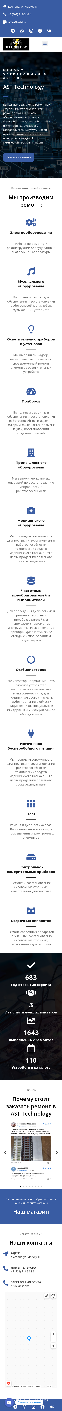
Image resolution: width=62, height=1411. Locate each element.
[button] (45, 43)
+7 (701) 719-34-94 (19, 14)
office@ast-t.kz (17, 22)
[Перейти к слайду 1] (20, 1186)
